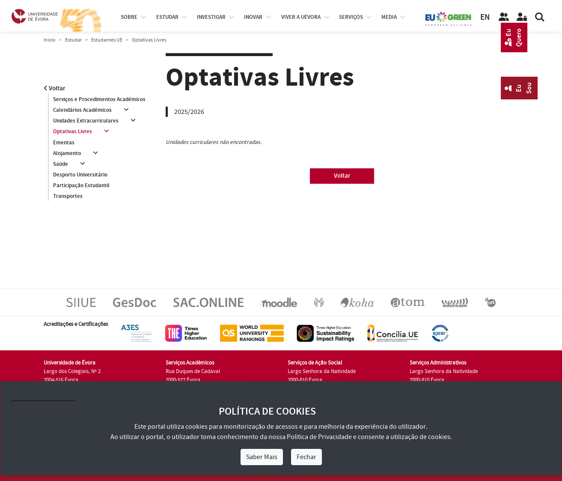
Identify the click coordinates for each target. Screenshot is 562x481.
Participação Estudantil (81, 185)
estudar (167, 17)
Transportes (68, 196)
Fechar (306, 457)
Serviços (351, 17)
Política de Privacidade (319, 437)
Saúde (60, 164)
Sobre (129, 17)
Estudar (73, 40)
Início (50, 40)
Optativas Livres (72, 131)
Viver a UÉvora (301, 17)
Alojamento (67, 153)
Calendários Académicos (82, 110)
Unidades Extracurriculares (86, 121)
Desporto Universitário (80, 175)
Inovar (253, 17)
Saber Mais (261, 457)
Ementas (63, 142)
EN (485, 17)
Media (389, 17)
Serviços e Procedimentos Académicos (99, 99)
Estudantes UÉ (106, 40)
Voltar (54, 88)
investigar (211, 17)
